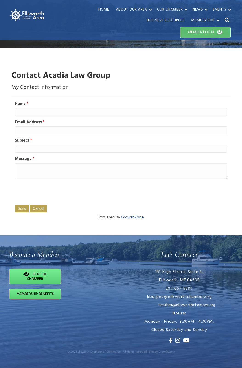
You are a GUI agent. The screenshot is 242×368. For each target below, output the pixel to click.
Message (23, 159)
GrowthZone (132, 217)
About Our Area (131, 10)
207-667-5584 (179, 288)
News (198, 10)
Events (219, 10)
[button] (227, 20)
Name (20, 104)
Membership (203, 20)
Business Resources (166, 20)
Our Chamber (170, 10)
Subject (22, 141)
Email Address (28, 122)
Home (103, 10)
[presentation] (50, 191)
